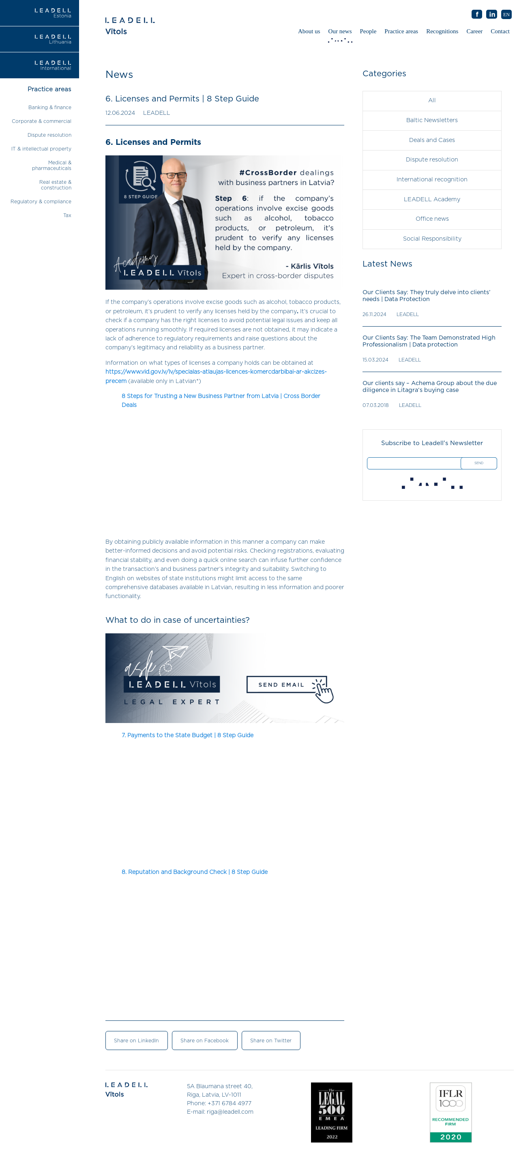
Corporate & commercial (41, 121)
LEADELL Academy (432, 198)
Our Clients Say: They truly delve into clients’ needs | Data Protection (426, 294)
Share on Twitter (267, 1040)
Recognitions (442, 31)
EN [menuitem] (506, 14)
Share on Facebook (201, 1040)
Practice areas (401, 31)
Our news (341, 33)
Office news (432, 217)
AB (492, 15)
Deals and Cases (432, 139)
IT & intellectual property (41, 148)
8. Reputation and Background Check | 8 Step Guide (195, 872)
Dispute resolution (49, 135)
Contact (500, 31)
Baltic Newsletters (432, 120)
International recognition (432, 178)
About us (309, 31)
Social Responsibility (432, 237)
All (432, 100)
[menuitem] (506, 14)
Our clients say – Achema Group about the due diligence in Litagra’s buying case (429, 385)
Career (474, 31)
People (368, 31)
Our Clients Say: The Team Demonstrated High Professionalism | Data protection (428, 339)
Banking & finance (49, 107)
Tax (67, 215)
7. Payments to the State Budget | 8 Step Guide (187, 735)
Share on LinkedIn (135, 1040)
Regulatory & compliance (41, 201)
